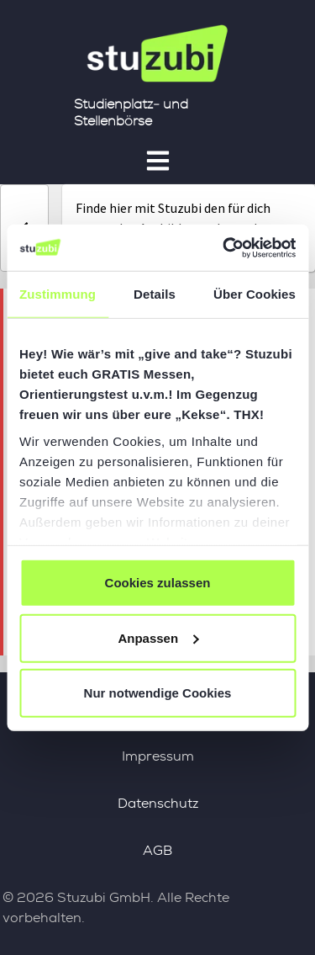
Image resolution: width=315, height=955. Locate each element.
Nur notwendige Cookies (158, 693)
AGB (157, 850)
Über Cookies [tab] (254, 294)
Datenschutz (158, 803)
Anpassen (158, 637)
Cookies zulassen (158, 583)
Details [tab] (155, 294)
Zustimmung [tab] (57, 294)
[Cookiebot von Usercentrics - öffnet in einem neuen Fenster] (224, 247)
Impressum (158, 756)
